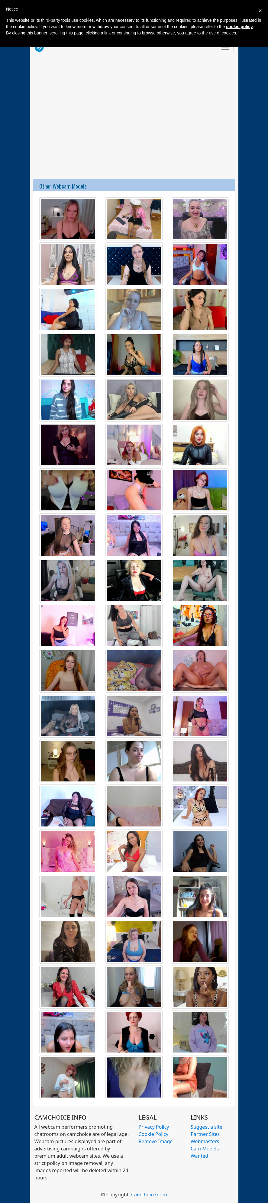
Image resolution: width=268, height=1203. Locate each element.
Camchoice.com (149, 1194)
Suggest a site (206, 1127)
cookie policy (239, 26)
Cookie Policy (154, 1134)
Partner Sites (205, 1134)
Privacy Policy (154, 1127)
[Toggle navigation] (225, 47)
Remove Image (156, 1141)
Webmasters (205, 1141)
